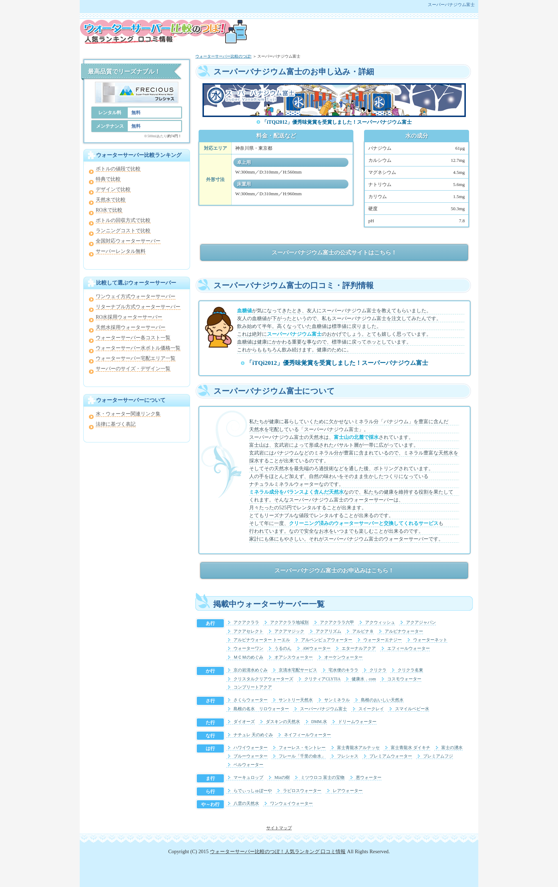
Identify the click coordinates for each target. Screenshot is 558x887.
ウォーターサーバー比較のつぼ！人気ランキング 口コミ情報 (278, 851)
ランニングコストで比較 (123, 230)
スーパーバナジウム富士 (323, 709)
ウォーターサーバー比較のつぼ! (223, 56)
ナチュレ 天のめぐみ (253, 735)
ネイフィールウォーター (307, 735)
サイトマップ (279, 827)
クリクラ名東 (410, 670)
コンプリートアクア (252, 687)
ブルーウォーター (250, 756)
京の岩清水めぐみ (250, 670)
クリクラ (377, 670)
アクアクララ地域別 (289, 622)
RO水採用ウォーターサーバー (129, 317)
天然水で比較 (111, 199)
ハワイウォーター (250, 747)
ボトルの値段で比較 (118, 168)
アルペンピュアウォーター (326, 640)
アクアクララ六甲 (337, 622)
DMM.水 (319, 721)
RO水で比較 (109, 210)
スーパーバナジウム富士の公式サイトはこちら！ (334, 252)
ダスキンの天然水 (283, 721)
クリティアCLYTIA (322, 679)
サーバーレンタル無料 (121, 251)
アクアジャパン (421, 622)
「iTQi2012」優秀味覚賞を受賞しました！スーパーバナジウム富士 (337, 122)
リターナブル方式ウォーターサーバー (138, 306)
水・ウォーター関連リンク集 (128, 413)
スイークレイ (371, 709)
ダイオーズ (244, 721)
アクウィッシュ (380, 622)
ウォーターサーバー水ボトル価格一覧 (138, 348)
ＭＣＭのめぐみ (248, 657)
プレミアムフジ (438, 756)
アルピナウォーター (404, 631)
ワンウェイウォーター (291, 803)
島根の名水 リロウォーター (261, 709)
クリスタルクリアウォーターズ (263, 679)
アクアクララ (246, 622)
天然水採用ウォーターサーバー (130, 327)
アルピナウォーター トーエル (261, 640)
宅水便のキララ (343, 670)
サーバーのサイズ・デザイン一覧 (133, 368)
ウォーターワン (248, 648)
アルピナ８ (363, 631)
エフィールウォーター (408, 648)
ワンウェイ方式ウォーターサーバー (135, 296)
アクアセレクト (248, 631)
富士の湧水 (452, 747)
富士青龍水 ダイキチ (410, 747)
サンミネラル (337, 700)
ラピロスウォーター (302, 790)
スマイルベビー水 (412, 709)
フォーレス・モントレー (302, 747)
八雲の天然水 (246, 803)
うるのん (282, 648)
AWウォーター (317, 648)
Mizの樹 (282, 777)
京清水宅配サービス (298, 670)
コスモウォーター (404, 679)
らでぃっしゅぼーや (252, 790)
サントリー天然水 (296, 700)
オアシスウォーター (293, 657)
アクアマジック (289, 631)
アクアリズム (328, 631)
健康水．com (364, 679)
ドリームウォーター (357, 721)
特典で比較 (108, 179)
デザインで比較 (113, 189)
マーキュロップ (248, 777)
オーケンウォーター (343, 657)
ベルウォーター (248, 765)
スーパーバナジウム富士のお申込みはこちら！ (334, 570)
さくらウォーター (250, 700)
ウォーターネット (430, 640)
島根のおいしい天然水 (382, 700)
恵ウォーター (368, 777)
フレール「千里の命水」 (302, 756)
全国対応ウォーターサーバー (128, 241)
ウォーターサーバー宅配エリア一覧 (135, 358)
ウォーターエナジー (382, 640)
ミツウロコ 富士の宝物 (322, 777)
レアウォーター (348, 790)
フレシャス (347, 756)
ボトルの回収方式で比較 (123, 220)
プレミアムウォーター (390, 756)
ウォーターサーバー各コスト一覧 (133, 337)
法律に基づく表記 (116, 424)
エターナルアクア (359, 648)
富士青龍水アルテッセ (358, 747)
